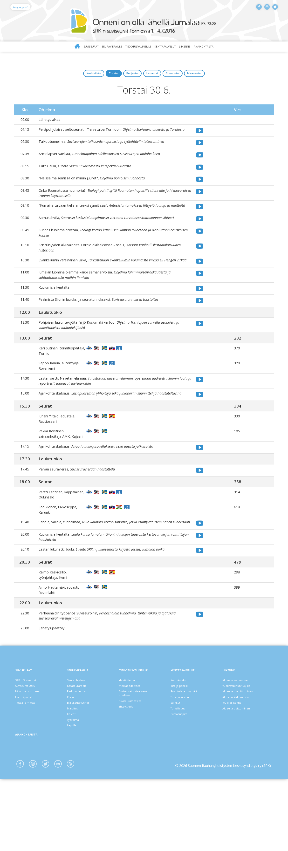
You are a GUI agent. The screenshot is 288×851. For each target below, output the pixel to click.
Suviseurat (69, 47)
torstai (95, 77)
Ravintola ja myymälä (188, 747)
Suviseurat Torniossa (144, 21)
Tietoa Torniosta (29, 762)
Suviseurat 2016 (28, 740)
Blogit (83, 834)
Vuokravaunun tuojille (240, 740)
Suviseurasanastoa (134, 760)
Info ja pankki (181, 740)
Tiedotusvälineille (134, 47)
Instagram (261, 8)
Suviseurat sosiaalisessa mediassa (138, 750)
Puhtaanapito (182, 777)
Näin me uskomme (31, 747)
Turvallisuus (180, 769)
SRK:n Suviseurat (29, 733)
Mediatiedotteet (132, 740)
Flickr (67, 834)
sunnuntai (192, 77)
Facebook (250, 8)
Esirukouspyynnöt (82, 762)
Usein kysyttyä (27, 755)
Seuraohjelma (78, 733)
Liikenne (199, 47)
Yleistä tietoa (129, 733)
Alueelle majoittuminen (241, 747)
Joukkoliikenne (234, 762)
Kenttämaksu (181, 733)
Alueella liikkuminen (238, 755)
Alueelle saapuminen (239, 733)
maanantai (226, 77)
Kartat (73, 755)
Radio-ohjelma (79, 747)
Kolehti (73, 777)
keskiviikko (62, 77)
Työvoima (75, 784)
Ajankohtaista (225, 47)
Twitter (273, 8)
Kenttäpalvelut (171, 47)
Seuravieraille (97, 47)
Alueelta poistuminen (239, 769)
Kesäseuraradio (80, 740)
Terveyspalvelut (183, 755)
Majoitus (75, 769)
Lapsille (73, 791)
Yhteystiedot (129, 767)
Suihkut (177, 762)
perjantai (126, 77)
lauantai (158, 77)
